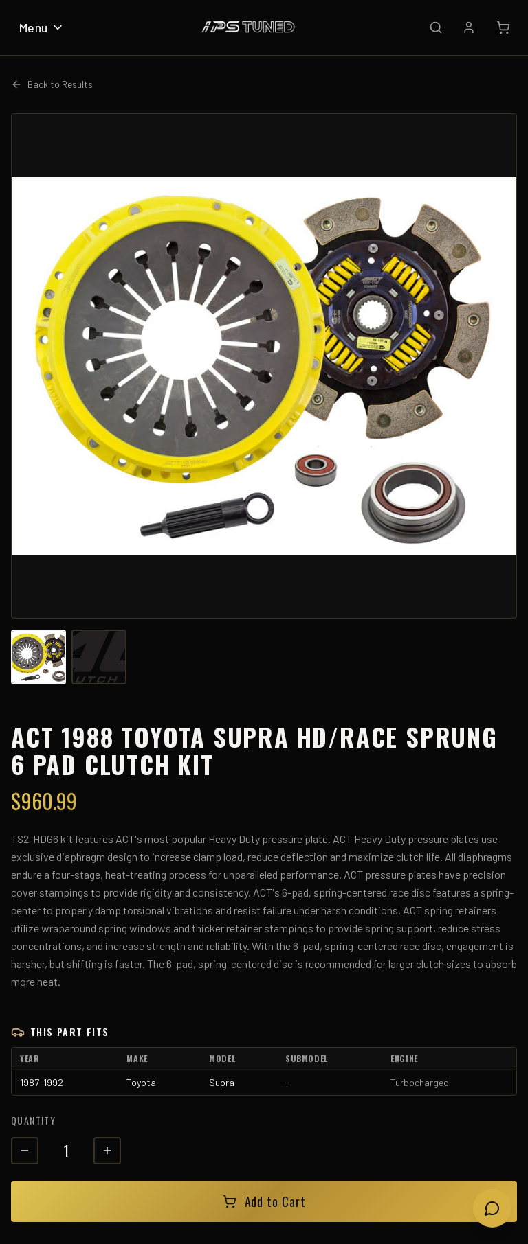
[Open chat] (492, 1208)
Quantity (33, 1120)
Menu (42, 27)
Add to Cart (264, 1201)
